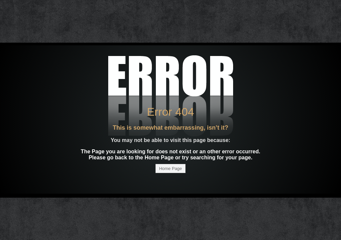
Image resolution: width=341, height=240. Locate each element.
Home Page (170, 168)
